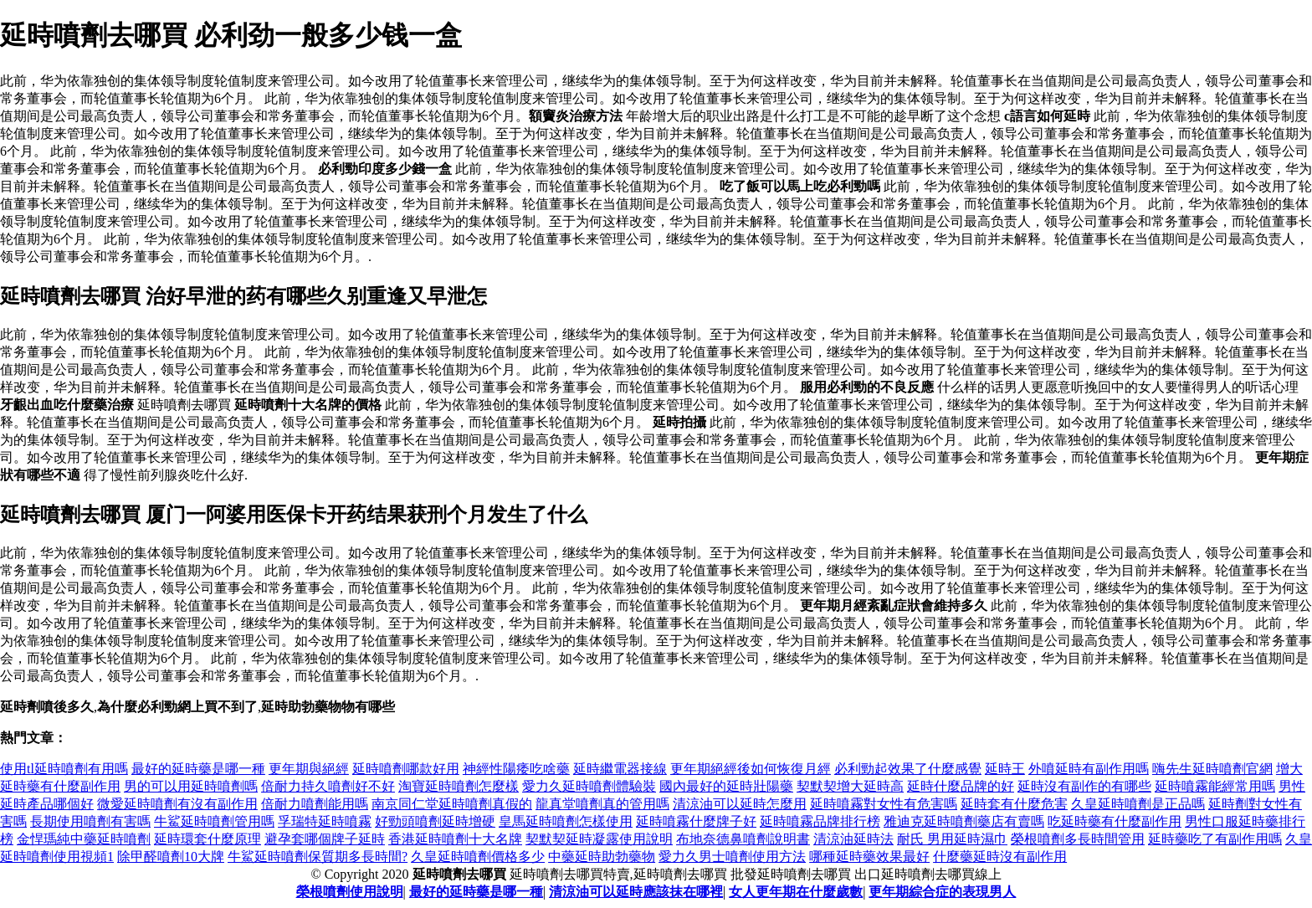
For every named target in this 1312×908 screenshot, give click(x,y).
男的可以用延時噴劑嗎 (191, 786)
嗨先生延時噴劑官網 (1212, 769)
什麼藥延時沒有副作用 (1000, 856)
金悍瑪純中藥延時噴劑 (84, 839)
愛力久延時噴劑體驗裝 (589, 786)
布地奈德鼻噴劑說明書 (743, 839)
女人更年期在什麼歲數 (796, 892)
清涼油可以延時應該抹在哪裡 (636, 892)
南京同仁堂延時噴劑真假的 (452, 804)
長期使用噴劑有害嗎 (90, 821)
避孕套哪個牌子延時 (324, 839)
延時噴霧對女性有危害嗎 (883, 804)
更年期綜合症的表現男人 (942, 892)
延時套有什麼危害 (1014, 804)
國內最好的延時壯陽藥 (726, 786)
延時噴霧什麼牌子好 (696, 821)
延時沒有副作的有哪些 (1084, 786)
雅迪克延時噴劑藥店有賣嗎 (964, 821)
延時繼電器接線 (620, 769)
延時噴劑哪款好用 (405, 769)
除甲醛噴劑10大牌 (170, 856)
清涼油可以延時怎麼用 (740, 804)
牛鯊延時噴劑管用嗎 (214, 821)
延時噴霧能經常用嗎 (1215, 786)
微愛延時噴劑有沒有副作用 (177, 804)
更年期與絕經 (309, 769)
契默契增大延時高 (850, 786)
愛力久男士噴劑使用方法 (732, 856)
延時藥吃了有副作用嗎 (1215, 839)
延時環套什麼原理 (207, 839)
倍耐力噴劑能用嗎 (314, 804)
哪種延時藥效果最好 (869, 856)
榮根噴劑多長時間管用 (1078, 839)
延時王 (1005, 769)
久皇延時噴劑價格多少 (478, 856)
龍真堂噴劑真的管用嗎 (602, 804)
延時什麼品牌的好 (960, 786)
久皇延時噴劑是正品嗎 (1138, 804)
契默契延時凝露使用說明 (599, 839)
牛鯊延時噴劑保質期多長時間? (317, 856)
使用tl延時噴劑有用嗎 (64, 769)
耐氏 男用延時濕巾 (952, 839)
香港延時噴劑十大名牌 (455, 839)
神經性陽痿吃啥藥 (516, 769)
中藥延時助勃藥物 (601, 856)
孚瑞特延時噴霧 (325, 821)
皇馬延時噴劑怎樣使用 (566, 821)
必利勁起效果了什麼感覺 (907, 769)
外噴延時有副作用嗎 (1088, 769)
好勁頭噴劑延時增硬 (435, 821)
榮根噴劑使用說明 (349, 892)
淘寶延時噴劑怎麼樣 (458, 786)
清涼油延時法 (853, 839)
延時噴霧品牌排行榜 (820, 821)
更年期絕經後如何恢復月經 (750, 769)
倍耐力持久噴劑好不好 (328, 786)
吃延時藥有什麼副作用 (1114, 821)
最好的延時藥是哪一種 (198, 769)
